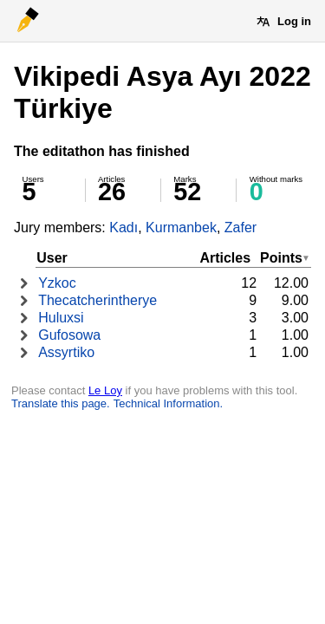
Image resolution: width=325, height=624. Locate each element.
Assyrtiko (66, 352)
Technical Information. (168, 403)
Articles (224, 257)
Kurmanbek (181, 227)
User (52, 257)
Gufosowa (69, 335)
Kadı (123, 227)
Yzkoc (57, 283)
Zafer (240, 227)
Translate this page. (60, 403)
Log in (294, 21)
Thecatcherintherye (97, 300)
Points (281, 257)
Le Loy (105, 390)
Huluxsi (60, 317)
